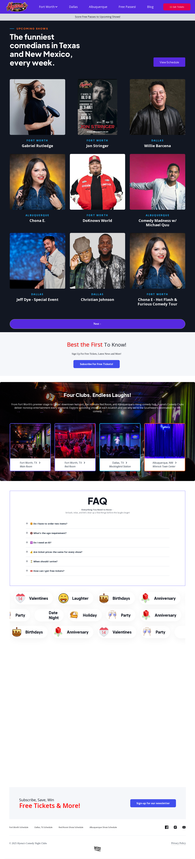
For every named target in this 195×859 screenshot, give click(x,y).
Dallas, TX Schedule (44, 827)
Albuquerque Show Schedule (103, 827)
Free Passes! (127, 7)
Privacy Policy (178, 843)
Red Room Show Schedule (71, 827)
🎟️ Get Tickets (177, 6)
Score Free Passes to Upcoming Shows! (97, 16)
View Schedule (169, 62)
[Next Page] (97, 324)
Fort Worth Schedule (18, 827)
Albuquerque (98, 7)
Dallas (73, 7)
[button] (48, 6)
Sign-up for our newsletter (153, 803)
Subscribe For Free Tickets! (96, 364)
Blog (150, 7)
